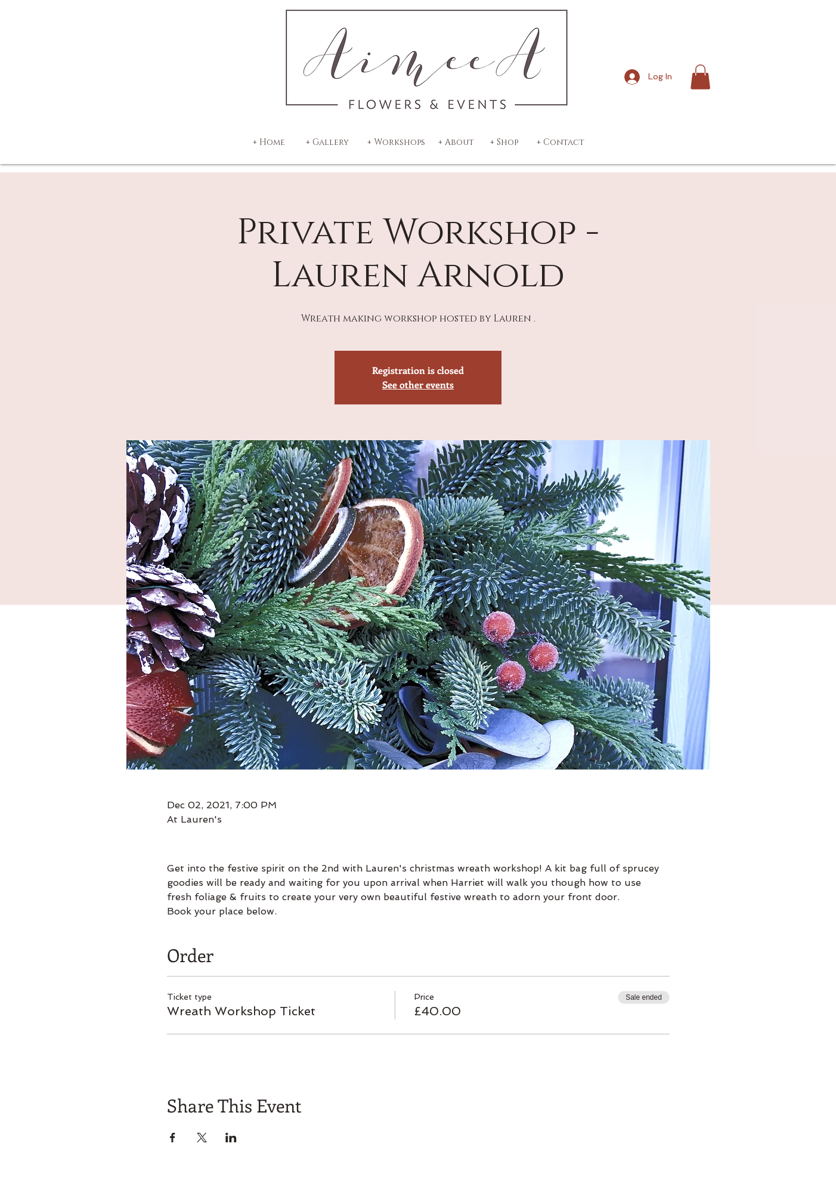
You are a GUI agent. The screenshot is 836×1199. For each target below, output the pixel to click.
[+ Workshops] (396, 142)
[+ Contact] (560, 142)
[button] (700, 76)
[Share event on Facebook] (172, 1137)
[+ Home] (268, 142)
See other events (418, 384)
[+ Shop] (504, 142)
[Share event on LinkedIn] (231, 1137)
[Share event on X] (202, 1137)
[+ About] (456, 142)
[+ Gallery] (327, 142)
